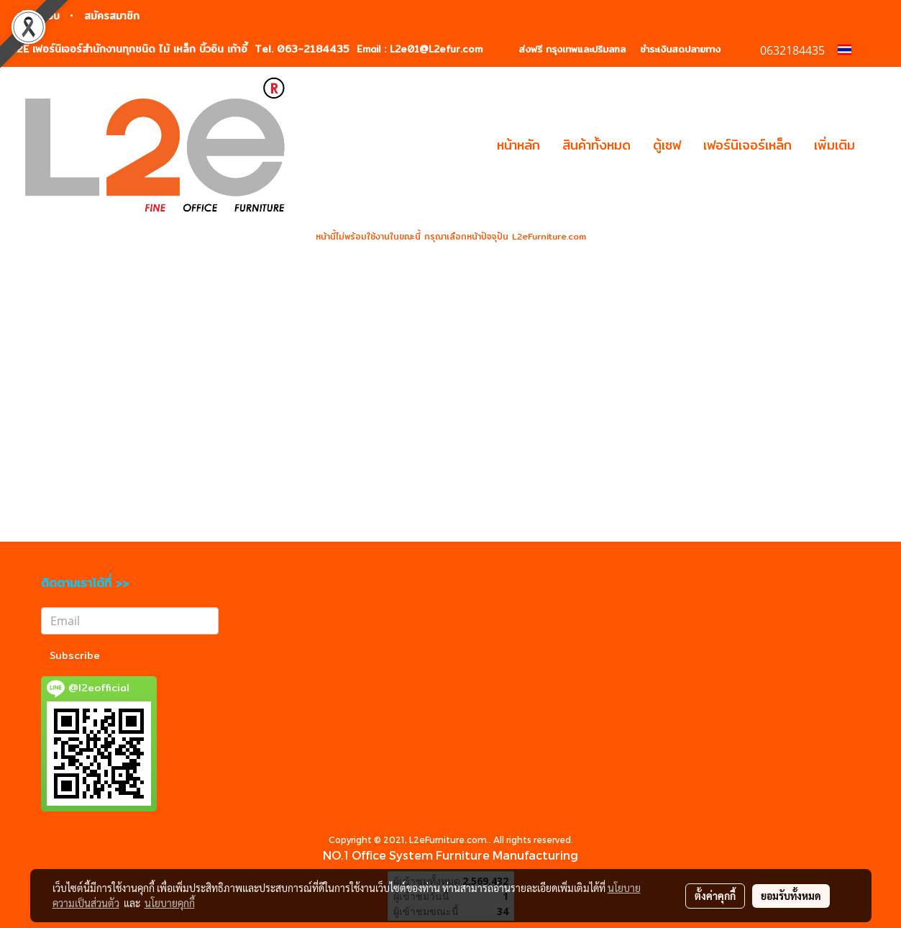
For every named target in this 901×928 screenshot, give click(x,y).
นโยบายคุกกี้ (170, 902)
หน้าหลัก (518, 145)
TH (853, 50)
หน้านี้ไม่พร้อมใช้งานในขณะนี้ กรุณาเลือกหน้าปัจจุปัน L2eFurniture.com (451, 236)
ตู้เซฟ (667, 145)
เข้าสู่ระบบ (38, 16)
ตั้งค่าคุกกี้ (715, 895)
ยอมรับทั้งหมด (791, 895)
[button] (878, 145)
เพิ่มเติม (834, 145)
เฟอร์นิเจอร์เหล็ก (747, 145)
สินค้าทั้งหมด (596, 145)
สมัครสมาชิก (112, 16)
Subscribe (75, 655)
